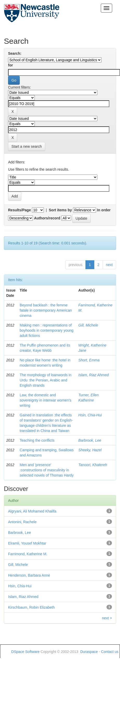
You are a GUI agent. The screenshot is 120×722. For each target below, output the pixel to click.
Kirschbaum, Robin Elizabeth (31, 607)
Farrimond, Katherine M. (27, 554)
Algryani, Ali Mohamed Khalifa (32, 511)
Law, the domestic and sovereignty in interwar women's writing (45, 400)
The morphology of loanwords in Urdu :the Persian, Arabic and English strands (45, 380)
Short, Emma (89, 360)
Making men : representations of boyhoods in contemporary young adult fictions (47, 330)
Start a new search (26, 146)
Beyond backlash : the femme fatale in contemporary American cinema (46, 310)
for (10, 65)
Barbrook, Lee (89, 440)
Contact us (109, 652)
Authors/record (47, 218)
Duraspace (89, 652)
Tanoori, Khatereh (92, 465)
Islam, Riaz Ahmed (93, 375)
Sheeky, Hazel (90, 450)
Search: (14, 53)
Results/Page (19, 210)
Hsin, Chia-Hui (90, 415)
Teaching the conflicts (37, 440)
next (109, 265)
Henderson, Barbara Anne (29, 575)
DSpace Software (25, 652)
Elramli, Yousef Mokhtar (27, 543)
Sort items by (60, 210)
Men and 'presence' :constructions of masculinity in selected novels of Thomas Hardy (47, 470)
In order (104, 210)
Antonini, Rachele (22, 522)
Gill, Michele (88, 325)
